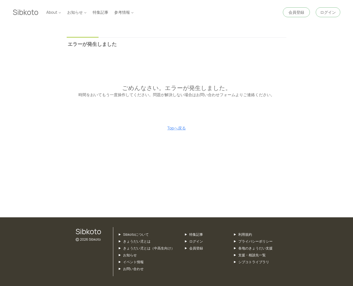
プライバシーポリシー (255, 241)
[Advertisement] (176, 178)
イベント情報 (133, 262)
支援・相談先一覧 (252, 255)
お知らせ (130, 255)
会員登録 (196, 248)
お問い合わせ (133, 268)
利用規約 (245, 234)
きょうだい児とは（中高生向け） (149, 248)
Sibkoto (25, 12)
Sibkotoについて (136, 234)
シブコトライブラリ (253, 262)
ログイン (196, 241)
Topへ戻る (176, 128)
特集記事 (100, 12)
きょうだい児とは (137, 241)
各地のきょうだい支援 (255, 248)
